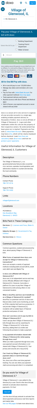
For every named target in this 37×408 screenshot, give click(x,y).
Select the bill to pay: (7, 45)
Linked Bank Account (22, 92)
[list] (18, 186)
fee (11, 134)
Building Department (25, 41)
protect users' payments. (10, 141)
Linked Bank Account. (14, 132)
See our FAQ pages (9, 403)
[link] (18, 182)
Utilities (6, 233)
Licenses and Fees (20, 225)
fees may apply (25, 95)
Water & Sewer (23, 50)
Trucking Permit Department (23, 45)
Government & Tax (25, 231)
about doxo (17, 139)
